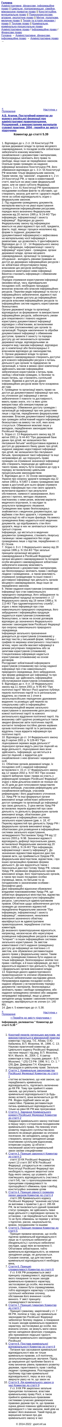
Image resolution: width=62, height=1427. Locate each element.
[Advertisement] (31, 74)
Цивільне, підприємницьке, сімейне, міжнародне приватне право (28, 10)
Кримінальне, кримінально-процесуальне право (25, 25)
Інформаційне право (44, 29)
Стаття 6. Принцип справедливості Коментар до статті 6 (31, 1268)
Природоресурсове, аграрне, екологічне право (27, 16)
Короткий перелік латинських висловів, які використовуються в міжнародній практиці (34, 1036)
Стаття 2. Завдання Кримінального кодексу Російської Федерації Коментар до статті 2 (32, 1115)
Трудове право (20, 23)
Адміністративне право (15, 29)
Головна (6, 35)
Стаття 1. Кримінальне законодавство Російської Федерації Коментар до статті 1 (33, 1073)
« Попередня (8, 110)
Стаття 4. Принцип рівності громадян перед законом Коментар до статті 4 (31, 1194)
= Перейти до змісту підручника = (31, 1017)
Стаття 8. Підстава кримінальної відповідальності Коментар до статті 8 (31, 1345)
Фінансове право (11, 32)
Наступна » (50, 109)
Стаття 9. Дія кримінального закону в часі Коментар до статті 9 (31, 1384)
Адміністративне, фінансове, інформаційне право (26, 37)
